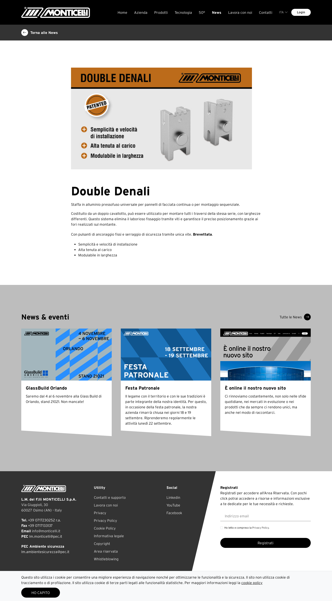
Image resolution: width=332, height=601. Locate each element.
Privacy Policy (105, 520)
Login (301, 12)
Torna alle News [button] (39, 32)
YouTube (173, 505)
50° (202, 12)
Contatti (265, 12)
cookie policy (252, 583)
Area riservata (106, 551)
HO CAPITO (40, 593)
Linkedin (173, 497)
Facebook (174, 513)
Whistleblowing (106, 559)
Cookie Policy (105, 528)
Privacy (100, 513)
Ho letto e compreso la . (246, 527)
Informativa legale (109, 536)
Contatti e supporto (110, 497)
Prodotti (161, 12)
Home (122, 12)
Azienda (140, 12)
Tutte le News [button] (295, 317)
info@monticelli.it (46, 531)
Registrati (265, 543)
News (216, 12)
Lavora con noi (240, 12)
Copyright (102, 544)
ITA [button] (283, 12)
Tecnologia (183, 12)
